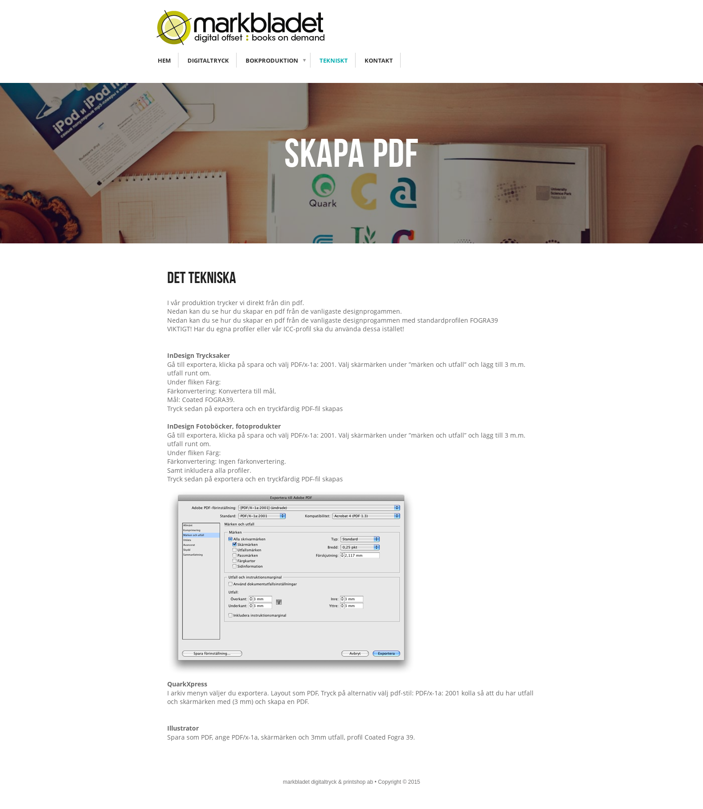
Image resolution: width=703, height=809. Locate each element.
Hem (164, 60)
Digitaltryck (208, 60)
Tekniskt (334, 60)
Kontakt (379, 60)
